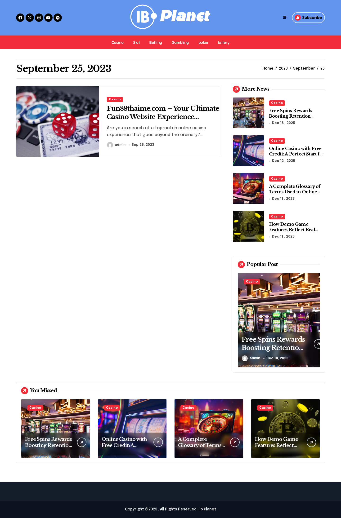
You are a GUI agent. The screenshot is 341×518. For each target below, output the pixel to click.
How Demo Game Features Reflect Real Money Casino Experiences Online (292, 233)
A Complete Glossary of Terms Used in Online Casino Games (294, 192)
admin (116, 145)
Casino (118, 42)
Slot (136, 42)
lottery (224, 42)
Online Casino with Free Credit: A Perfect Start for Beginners (297, 154)
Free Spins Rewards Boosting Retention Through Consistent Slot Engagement (295, 119)
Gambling (180, 42)
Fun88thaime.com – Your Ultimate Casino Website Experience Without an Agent (155, 117)
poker (203, 42)
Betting (155, 42)
